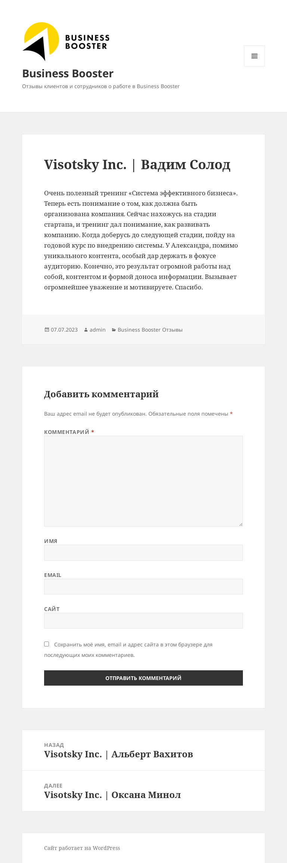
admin (98, 329)
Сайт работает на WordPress (82, 847)
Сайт (51, 608)
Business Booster (68, 73)
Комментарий (69, 431)
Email (53, 574)
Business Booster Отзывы (150, 329)
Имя (51, 540)
